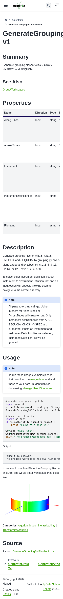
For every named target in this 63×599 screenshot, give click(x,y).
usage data (37, 379)
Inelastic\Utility (46, 525)
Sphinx (7, 594)
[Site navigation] (6, 5)
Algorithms (17, 20)
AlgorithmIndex (27, 525)
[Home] (6, 20)
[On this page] (57, 5)
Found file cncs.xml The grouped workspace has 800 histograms (33, 458)
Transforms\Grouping (15, 529)
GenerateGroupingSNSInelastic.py (33, 551)
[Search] (48, 5)
